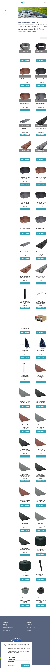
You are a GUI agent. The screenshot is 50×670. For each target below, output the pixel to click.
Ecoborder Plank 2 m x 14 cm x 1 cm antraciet (40, 253)
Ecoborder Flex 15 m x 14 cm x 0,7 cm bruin (40, 179)
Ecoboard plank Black (40, 129)
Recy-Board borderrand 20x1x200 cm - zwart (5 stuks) (25, 551)
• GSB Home (5, 622)
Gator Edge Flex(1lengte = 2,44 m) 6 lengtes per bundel (40, 303)
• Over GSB (5, 625)
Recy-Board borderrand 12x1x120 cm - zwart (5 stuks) (41, 403)
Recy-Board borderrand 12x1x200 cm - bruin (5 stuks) (25, 427)
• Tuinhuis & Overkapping (31, 629)
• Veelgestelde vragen (7, 627)
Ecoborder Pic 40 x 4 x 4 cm (25, 252)
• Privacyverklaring (6, 632)
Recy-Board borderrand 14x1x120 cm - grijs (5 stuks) (25, 477)
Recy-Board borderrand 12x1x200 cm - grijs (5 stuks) (41, 427)
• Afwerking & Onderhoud (31, 633)
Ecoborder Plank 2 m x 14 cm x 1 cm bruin (25, 277)
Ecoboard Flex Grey (40, 103)
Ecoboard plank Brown (25, 153)
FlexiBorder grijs (25, 54)
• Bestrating (28, 624)
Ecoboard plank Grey (41, 153)
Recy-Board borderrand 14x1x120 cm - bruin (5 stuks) (41, 452)
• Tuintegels (28, 622)
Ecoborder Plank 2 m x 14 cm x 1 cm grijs (40, 277)
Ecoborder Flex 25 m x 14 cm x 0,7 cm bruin (25, 228)
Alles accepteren (25, 665)
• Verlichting (28, 630)
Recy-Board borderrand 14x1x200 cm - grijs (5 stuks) (41, 502)
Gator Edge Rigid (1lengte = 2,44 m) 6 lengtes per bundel (25, 328)
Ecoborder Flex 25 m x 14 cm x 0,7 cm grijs (40, 228)
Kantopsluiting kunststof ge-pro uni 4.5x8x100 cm (40, 353)
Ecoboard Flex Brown (25, 104)
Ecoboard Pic (25, 128)
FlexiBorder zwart (41, 54)
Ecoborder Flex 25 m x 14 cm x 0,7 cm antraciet (40, 204)
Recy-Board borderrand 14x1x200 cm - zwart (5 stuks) (25, 526)
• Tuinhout (28, 627)
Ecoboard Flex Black (40, 78)
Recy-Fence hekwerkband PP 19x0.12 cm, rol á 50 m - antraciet (25, 601)
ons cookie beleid (11, 649)
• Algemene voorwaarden (8, 629)
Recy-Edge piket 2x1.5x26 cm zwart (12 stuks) (40, 576)
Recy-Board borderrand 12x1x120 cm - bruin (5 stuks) (41, 378)
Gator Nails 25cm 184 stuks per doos (41, 328)
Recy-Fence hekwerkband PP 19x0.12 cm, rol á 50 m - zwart (40, 601)
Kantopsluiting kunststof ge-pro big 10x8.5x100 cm (25, 353)
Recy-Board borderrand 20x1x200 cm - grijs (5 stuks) (41, 526)
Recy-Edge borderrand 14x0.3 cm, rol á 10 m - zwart (25, 575)
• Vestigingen (5, 624)
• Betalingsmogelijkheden (8, 630)
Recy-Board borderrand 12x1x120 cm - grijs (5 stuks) (25, 403)
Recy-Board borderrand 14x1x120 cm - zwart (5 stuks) (41, 477)
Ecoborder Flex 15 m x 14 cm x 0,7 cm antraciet (25, 179)
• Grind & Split (29, 625)
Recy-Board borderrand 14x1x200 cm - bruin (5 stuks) (25, 502)
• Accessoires (28, 632)
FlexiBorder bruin (25, 78)
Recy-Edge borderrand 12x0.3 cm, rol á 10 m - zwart (41, 551)
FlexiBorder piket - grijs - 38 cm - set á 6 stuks (25, 302)
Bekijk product (25, 60)
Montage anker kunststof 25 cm (25, 377)
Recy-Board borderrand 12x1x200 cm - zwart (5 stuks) (25, 452)
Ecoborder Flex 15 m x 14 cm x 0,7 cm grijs (25, 204)
